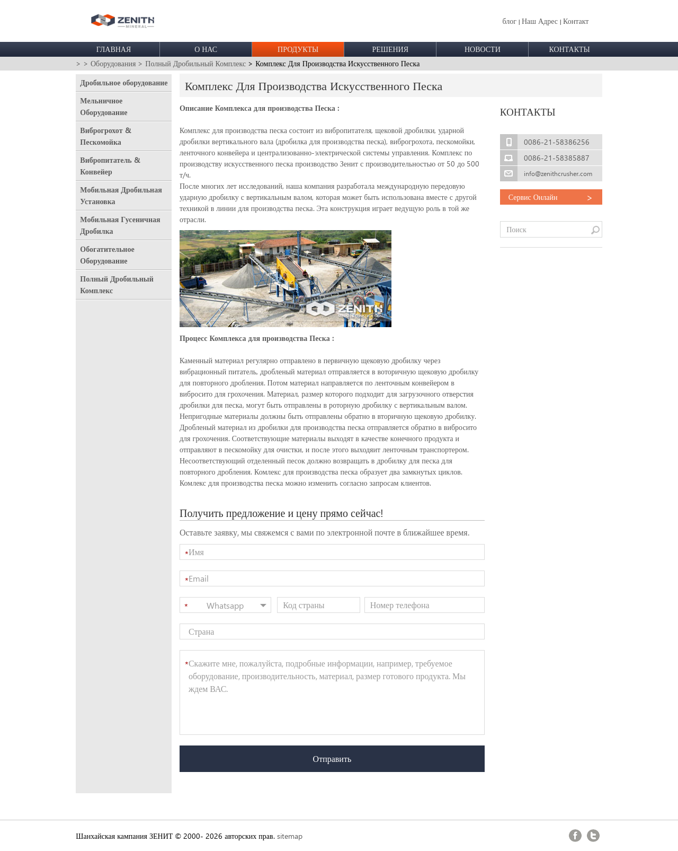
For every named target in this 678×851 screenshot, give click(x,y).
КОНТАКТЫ (569, 49)
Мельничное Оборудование (103, 106)
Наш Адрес (540, 21)
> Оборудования (109, 63)
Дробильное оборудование (123, 82)
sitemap (289, 836)
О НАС (205, 49)
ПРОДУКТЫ (298, 49)
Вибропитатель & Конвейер (109, 166)
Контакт (575, 21)
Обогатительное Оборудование (107, 255)
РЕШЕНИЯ (390, 49)
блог (509, 21)
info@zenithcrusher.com (558, 174)
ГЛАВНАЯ (113, 49)
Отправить (332, 758)
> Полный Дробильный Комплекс (192, 63)
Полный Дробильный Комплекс (116, 284)
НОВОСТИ (483, 49)
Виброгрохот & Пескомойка (105, 136)
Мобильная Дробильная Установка (121, 195)
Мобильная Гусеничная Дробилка (120, 225)
